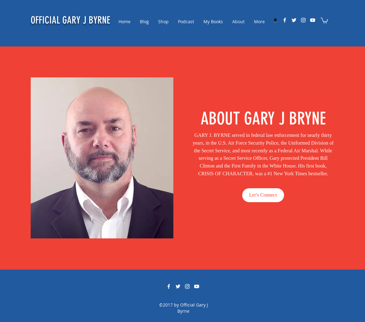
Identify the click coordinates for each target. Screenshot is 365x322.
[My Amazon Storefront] (275, 20)
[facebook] (285, 20)
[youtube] (312, 20)
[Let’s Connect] (263, 195)
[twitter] (294, 20)
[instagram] (303, 20)
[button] (324, 20)
